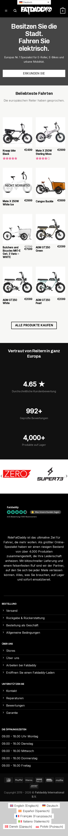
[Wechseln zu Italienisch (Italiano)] (34, 821)
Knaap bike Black (9, 152)
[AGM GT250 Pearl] (50, 281)
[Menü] (6, 11)
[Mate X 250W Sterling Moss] (50, 132)
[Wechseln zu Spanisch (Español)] (34, 811)
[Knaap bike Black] (17, 132)
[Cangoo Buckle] (50, 183)
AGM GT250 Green (43, 249)
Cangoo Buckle (44, 201)
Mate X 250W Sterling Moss (44, 152)
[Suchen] (15, 11)
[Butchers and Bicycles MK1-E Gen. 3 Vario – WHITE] (17, 229)
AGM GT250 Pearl (43, 302)
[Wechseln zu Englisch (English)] (24, 805)
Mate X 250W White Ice (11, 203)
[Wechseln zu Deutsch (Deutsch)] (50, 805)
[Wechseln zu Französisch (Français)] (34, 816)
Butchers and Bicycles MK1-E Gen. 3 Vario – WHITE (11, 252)
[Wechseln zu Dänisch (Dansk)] (18, 826)
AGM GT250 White (10, 302)
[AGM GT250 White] (17, 281)
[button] (34, 2)
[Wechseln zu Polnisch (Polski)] (49, 826)
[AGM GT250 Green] (50, 229)
